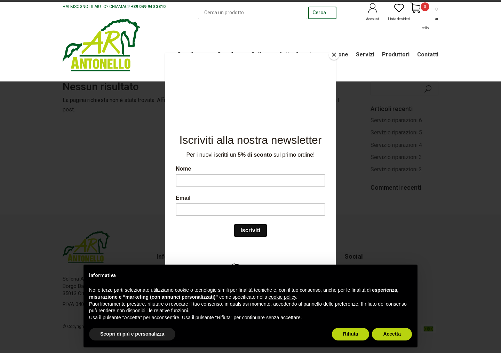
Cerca (319, 12)
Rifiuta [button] (350, 334)
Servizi (365, 54)
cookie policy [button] (282, 297)
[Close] (334, 54)
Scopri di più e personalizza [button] (132, 334)
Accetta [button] (392, 334)
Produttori (395, 54)
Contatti (427, 54)
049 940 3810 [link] (152, 6)
